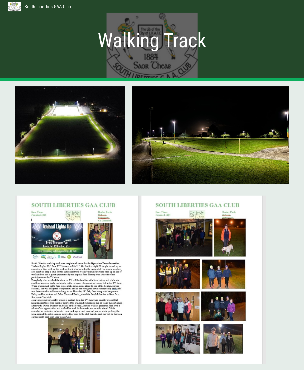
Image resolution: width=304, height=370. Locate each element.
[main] (152, 40)
